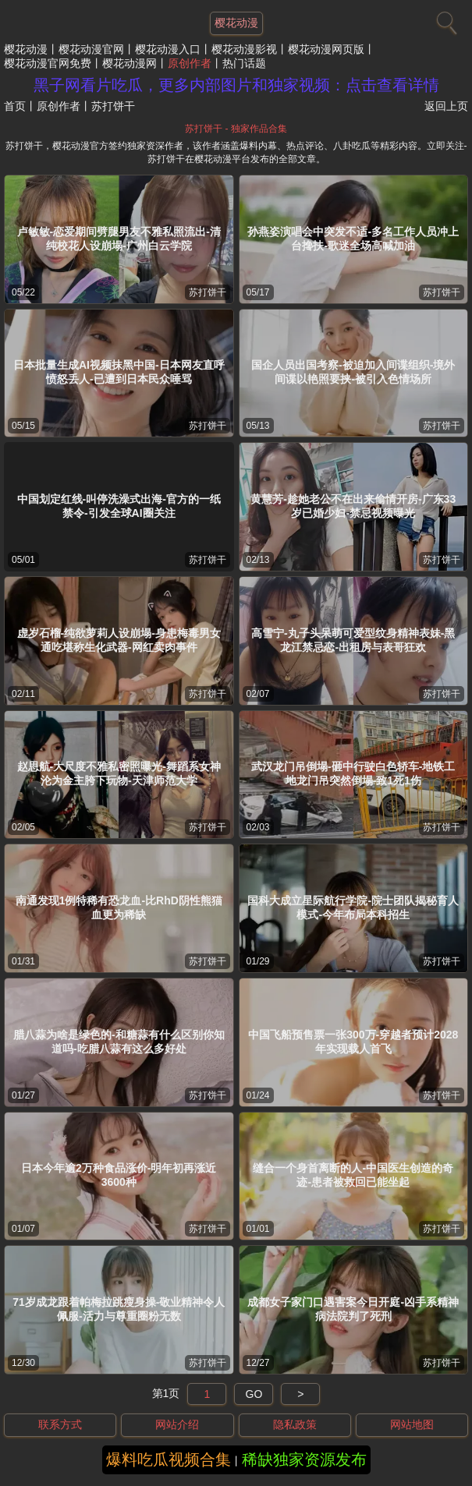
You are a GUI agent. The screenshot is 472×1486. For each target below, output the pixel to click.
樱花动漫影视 (244, 49)
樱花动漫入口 (168, 49)
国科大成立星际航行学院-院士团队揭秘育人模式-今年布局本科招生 (353, 907)
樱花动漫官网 (91, 49)
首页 (15, 106)
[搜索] (444, 19)
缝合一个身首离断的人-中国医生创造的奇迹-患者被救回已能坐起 (353, 1175)
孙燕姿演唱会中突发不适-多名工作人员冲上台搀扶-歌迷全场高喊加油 (353, 238)
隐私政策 (295, 1424)
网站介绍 (177, 1424)
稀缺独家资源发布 (304, 1459)
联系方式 (60, 1424)
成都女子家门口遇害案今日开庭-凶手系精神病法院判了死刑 (353, 1309)
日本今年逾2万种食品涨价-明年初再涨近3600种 (118, 1175)
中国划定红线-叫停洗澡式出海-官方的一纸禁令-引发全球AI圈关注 (119, 506)
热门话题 (244, 63)
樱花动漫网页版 (326, 49)
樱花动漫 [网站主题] (236, 22)
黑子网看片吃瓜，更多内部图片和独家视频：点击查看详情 (236, 85)
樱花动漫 (26, 49)
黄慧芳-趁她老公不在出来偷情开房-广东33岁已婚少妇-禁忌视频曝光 (353, 506)
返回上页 (446, 106)
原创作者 (189, 63)
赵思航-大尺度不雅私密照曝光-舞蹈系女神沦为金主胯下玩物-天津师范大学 (119, 773)
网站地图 (412, 1424)
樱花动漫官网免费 (47, 63)
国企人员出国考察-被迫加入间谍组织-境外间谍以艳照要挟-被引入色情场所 (353, 372)
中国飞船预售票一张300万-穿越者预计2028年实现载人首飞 (353, 1041)
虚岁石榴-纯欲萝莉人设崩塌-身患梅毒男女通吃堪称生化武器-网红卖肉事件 (119, 640)
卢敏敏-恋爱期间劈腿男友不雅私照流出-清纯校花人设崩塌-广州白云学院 (119, 238)
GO (254, 1394)
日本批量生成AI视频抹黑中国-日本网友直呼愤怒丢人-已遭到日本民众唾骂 (119, 372)
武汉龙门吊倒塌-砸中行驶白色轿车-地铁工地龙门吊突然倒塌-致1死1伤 (353, 773)
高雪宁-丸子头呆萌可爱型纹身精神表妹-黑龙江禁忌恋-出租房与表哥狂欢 (353, 640)
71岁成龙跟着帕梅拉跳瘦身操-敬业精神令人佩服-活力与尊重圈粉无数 (118, 1309)
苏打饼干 (207, 292)
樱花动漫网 (129, 63)
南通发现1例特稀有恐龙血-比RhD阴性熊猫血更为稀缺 (119, 907)
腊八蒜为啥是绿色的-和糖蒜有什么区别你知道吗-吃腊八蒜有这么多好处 (119, 1041)
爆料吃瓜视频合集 (168, 1459)
